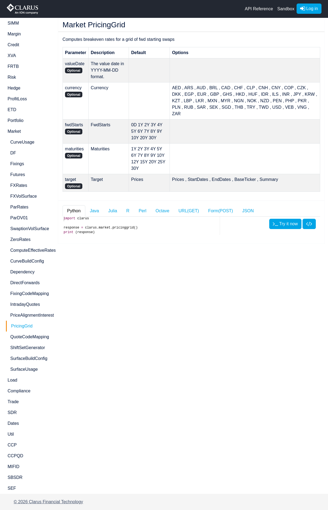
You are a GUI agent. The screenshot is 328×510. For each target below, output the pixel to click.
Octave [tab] (162, 210)
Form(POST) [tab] (220, 210)
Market (14, 131)
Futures (17, 174)
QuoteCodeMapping (29, 337)
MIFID (14, 466)
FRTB (13, 66)
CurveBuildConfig (27, 261)
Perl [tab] (142, 210)
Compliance (19, 391)
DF (13, 153)
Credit (13, 44)
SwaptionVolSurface (29, 228)
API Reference (259, 8)
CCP (12, 445)
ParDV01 (19, 218)
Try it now (285, 223)
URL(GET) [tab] (188, 210)
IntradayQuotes (25, 304)
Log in (309, 8)
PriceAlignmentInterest (30, 315)
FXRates (18, 185)
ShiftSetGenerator (27, 347)
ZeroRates (20, 239)
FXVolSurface (23, 196)
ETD (12, 109)
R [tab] (127, 210)
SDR (12, 412)
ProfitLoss (17, 99)
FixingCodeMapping (29, 293)
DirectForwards (25, 282)
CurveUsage (22, 142)
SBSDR (15, 477)
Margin (14, 34)
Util (11, 434)
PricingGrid (22, 326)
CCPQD (15, 455)
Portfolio (16, 120)
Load (12, 380)
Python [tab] (74, 210)
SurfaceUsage (24, 369)
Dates (13, 423)
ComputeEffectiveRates (30, 250)
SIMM (13, 23)
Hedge (14, 88)
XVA (12, 55)
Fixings (17, 163)
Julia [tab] (112, 210)
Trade (13, 401)
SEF (12, 488)
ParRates (19, 207)
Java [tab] (94, 210)
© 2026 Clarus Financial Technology (48, 501)
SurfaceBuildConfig (28, 358)
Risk (12, 77)
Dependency (22, 272)
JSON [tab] (248, 210)
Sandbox (285, 8)
